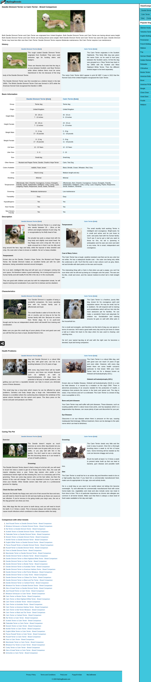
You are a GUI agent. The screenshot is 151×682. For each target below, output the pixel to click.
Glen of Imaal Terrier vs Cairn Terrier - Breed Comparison (25, 650)
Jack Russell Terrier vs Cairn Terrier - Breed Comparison (25, 591)
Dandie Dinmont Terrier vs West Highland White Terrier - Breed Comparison (31, 558)
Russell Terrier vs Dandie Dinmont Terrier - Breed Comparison (27, 548)
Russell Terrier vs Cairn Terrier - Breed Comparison (23, 637)
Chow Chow (127, 92)
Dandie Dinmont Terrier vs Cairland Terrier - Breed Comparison (27, 583)
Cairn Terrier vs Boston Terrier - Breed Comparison (23, 596)
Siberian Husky (128, 28)
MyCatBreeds (91, 675)
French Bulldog (128, 44)
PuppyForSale (77, 675)
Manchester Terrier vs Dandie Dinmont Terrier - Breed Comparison (28, 553)
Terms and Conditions (48, 675)
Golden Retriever (129, 60)
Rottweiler (126, 64)
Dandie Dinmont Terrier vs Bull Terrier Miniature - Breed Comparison (29, 572)
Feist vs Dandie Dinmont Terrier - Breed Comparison (24, 550)
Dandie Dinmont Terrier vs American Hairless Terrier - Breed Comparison (30, 569)
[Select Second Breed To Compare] (136, 14)
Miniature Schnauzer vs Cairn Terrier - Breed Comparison (25, 593)
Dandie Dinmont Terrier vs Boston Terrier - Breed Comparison (27, 556)
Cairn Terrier (88, 49)
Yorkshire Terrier (129, 32)
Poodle (125, 100)
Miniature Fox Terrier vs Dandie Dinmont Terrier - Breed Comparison (29, 585)
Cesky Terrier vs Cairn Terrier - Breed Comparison (23, 647)
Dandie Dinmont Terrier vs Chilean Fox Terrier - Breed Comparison (28, 577)
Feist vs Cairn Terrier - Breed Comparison (20, 639)
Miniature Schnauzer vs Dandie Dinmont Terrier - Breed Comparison (29, 526)
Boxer (125, 80)
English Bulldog (128, 36)
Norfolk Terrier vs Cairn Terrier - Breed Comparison (23, 629)
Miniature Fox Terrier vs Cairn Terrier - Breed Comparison (25, 645)
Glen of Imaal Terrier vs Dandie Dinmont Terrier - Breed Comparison (29, 588)
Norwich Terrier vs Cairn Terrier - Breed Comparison (23, 626)
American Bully (128, 76)
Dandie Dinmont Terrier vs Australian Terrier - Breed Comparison (28, 566)
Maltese (126, 48)
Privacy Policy (31, 675)
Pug (124, 52)
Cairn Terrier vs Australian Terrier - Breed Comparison (24, 604)
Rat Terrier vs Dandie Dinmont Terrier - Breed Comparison (25, 529)
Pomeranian (127, 40)
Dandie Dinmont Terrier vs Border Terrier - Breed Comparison (27, 564)
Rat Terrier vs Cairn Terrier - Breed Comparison (22, 618)
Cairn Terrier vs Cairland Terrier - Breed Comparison (23, 615)
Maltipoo (126, 104)
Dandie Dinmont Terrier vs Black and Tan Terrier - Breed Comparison (29, 580)
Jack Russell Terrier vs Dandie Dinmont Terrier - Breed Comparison (29, 523)
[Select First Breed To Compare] (136, 10)
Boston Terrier (128, 72)
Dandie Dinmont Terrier (29, 49)
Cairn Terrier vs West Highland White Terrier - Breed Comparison (28, 599)
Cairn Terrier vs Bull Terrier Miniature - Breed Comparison (25, 610)
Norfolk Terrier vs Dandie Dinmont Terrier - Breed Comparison (27, 540)
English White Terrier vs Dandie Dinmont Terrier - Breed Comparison (29, 542)
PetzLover (63, 675)
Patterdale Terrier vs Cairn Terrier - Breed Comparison (24, 623)
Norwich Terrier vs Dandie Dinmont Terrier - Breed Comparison (27, 537)
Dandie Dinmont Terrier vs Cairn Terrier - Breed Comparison (26, 561)
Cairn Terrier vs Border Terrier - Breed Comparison (23, 602)
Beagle (125, 88)
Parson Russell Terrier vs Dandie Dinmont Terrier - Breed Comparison (29, 545)
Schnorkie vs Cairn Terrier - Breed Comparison (22, 653)
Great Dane (127, 96)
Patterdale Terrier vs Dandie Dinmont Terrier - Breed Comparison (28, 534)
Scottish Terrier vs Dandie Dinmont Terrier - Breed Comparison (27, 531)
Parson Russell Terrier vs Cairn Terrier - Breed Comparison (26, 634)
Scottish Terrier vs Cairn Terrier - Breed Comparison (23, 620)
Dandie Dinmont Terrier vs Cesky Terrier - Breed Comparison (26, 575)
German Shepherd (129, 56)
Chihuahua (127, 68)
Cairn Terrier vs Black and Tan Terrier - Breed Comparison (25, 612)
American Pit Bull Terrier (131, 84)
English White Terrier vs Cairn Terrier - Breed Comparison (25, 631)
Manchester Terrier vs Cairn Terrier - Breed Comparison (25, 642)
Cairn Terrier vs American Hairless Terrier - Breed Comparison (27, 607)
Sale (39, 49)
